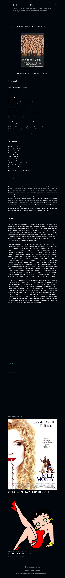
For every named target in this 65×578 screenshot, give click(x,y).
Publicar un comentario (19, 556)
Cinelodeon (23, 5)
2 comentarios (17, 495)
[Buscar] (56, 4)
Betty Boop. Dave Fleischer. (22, 553)
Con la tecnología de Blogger (32, 567)
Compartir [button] (10, 363)
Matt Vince (37, 570)
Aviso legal (28, 15)
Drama (13, 366)
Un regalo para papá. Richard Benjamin (29, 492)
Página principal (18, 15)
